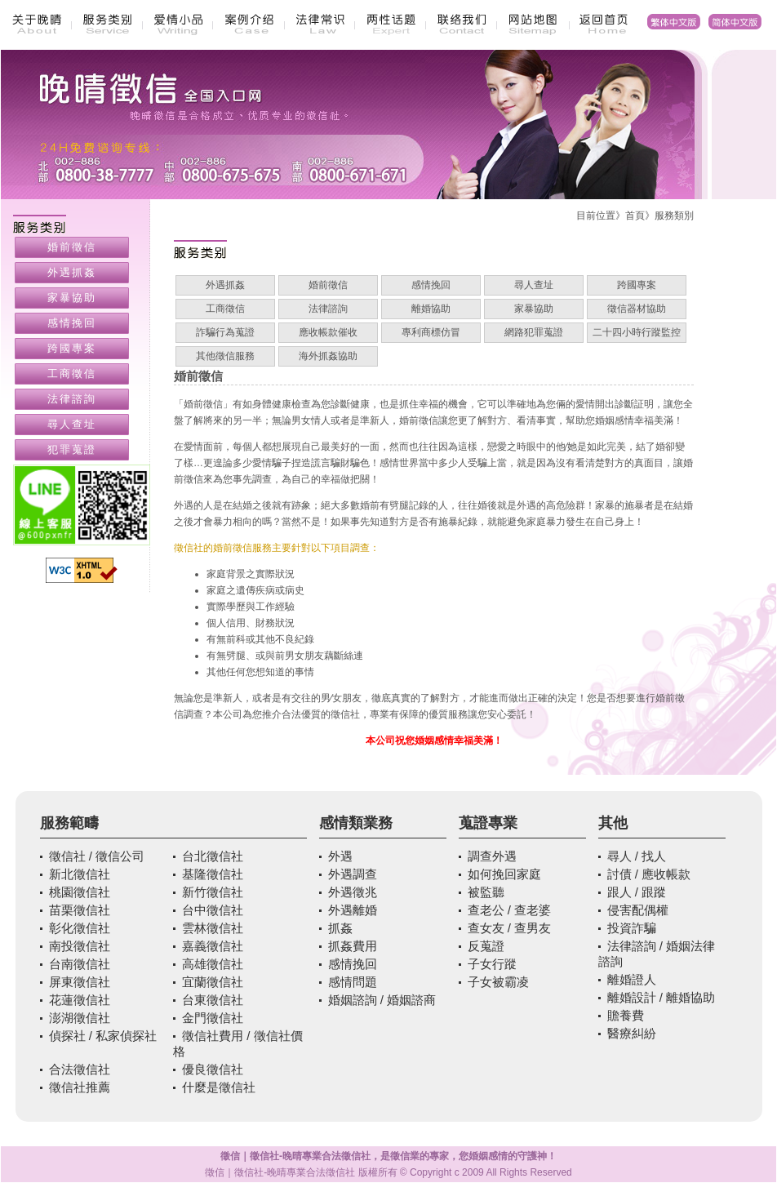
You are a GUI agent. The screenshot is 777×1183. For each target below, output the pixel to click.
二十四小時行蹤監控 (637, 332)
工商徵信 (225, 308)
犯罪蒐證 (71, 449)
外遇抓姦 (225, 285)
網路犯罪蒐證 (533, 332)
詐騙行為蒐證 (225, 332)
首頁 (635, 215)
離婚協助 (431, 308)
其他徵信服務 (225, 356)
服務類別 (674, 215)
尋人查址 (533, 285)
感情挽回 (431, 285)
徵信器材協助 (636, 308)
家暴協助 (533, 308)
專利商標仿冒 (431, 332)
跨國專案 (636, 285)
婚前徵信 (328, 285)
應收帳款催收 (328, 332)
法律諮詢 (328, 308)
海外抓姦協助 (328, 356)
